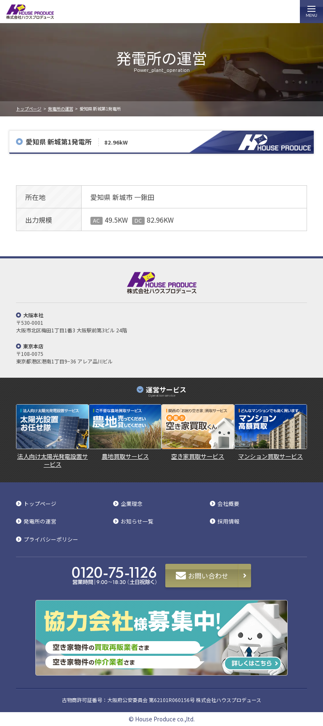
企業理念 (132, 504)
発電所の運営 (60, 108)
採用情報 (228, 521)
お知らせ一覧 (137, 521)
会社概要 (228, 504)
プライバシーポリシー (51, 539)
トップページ (28, 108)
